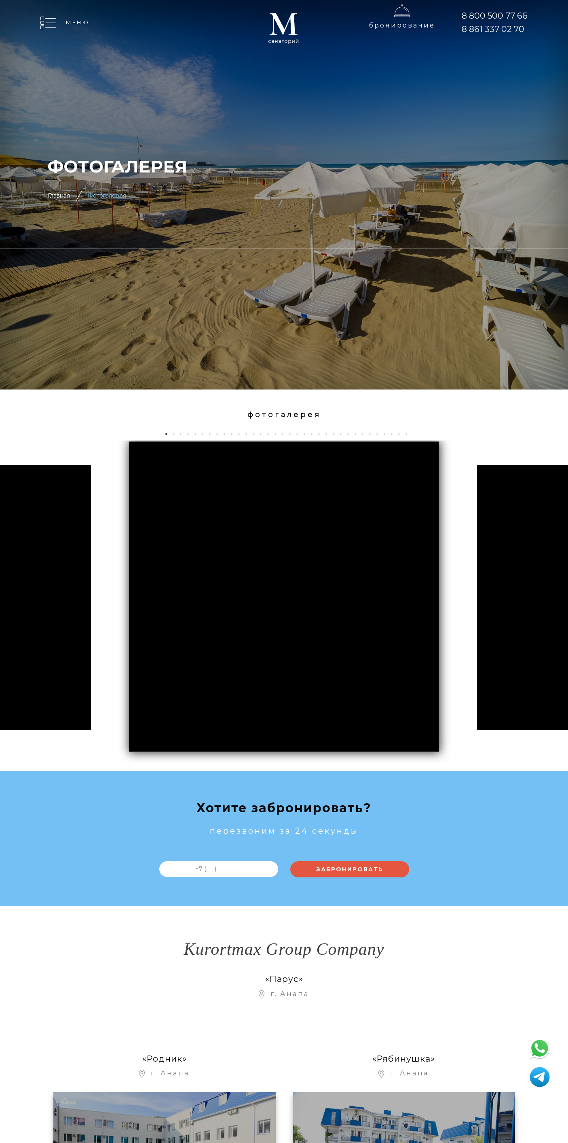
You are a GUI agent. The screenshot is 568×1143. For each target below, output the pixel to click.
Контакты (353, 1095)
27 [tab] (358, 434)
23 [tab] (329, 434)
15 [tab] (271, 434)
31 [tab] (387, 434)
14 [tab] (263, 434)
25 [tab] (343, 434)
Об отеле (284, 1026)
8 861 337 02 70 (493, 29)
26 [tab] (351, 434)
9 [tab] (227, 434)
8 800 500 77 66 (495, 16)
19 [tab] (300, 434)
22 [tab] (322, 434)
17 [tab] (285, 434)
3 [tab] (183, 434)
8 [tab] (220, 434)
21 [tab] (314, 434)
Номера (282, 1059)
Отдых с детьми (296, 1112)
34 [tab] (409, 434)
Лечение (284, 1095)
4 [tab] (191, 434)
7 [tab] (212, 434)
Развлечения (359, 1026)
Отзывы (350, 1079)
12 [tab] (249, 434)
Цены (278, 1042)
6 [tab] (205, 434)
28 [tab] (365, 434)
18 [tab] (292, 434)
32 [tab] (394, 434)
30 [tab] (380, 434)
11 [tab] (242, 434)
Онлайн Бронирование (295, 1076)
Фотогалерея (107, 195)
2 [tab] (176, 434)
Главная (59, 195)
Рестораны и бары (359, 1044)
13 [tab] (256, 434)
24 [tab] (336, 434)
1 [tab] (168, 434)
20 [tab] (307, 434)
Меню (77, 22)
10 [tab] (234, 434)
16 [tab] (278, 434)
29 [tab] (373, 434)
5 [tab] (198, 434)
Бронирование (402, 25)
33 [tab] (402, 434)
